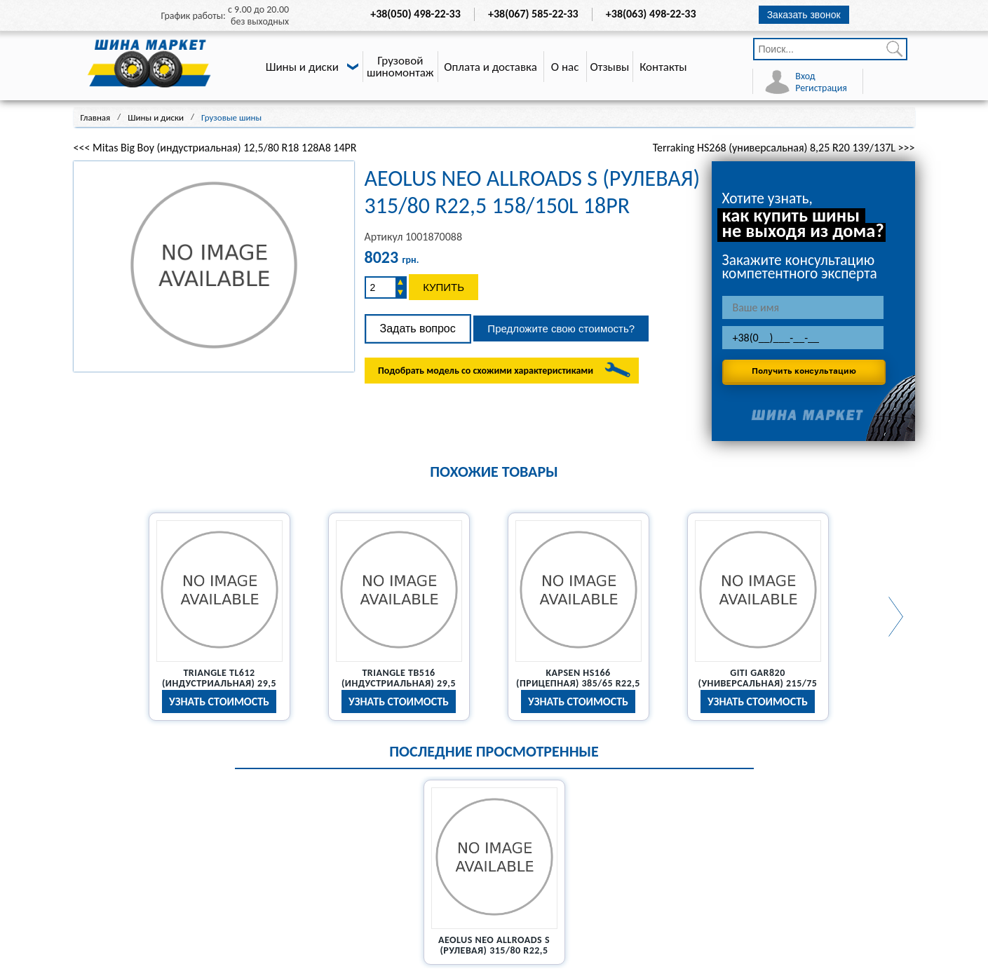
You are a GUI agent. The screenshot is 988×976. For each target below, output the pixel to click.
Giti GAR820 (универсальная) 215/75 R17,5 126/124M (758, 683)
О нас (565, 67)
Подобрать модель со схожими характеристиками (485, 371)
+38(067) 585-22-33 (533, 13)
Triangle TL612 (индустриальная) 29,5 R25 (219, 683)
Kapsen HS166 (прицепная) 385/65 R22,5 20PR (578, 683)
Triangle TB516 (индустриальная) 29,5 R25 (398, 683)
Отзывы (610, 67)
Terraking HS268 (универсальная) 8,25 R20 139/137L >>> (784, 147)
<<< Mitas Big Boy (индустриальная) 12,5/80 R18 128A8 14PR (215, 147)
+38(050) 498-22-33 (415, 13)
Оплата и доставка (490, 67)
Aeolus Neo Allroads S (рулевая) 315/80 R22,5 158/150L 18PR (494, 950)
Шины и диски (302, 67)
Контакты (663, 67)
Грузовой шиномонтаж (400, 67)
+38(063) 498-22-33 (651, 13)
